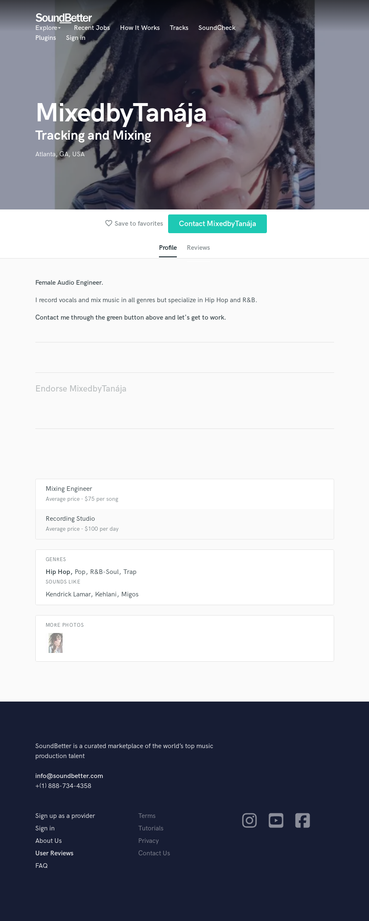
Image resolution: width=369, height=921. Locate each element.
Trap (130, 572)
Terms (147, 816)
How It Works (140, 28)
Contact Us (154, 853)
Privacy (148, 841)
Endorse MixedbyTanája (81, 389)
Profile (168, 248)
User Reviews (54, 853)
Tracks (179, 28)
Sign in (76, 38)
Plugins (45, 38)
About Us (48, 841)
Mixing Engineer (69, 489)
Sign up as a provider (65, 816)
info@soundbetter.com (69, 776)
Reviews (198, 248)
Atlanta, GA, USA (60, 154)
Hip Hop (58, 572)
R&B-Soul (104, 572)
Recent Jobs (92, 28)
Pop (80, 572)
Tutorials (151, 828)
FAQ (41, 866)
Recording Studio (70, 519)
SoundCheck (216, 28)
